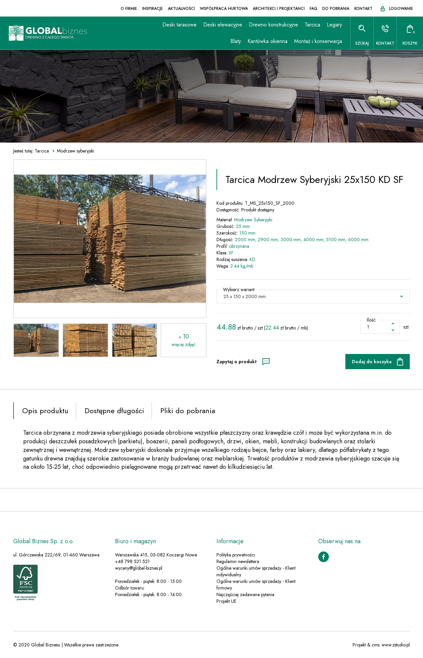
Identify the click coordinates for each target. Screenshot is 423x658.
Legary (334, 24)
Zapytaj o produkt (236, 361)
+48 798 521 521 (132, 561)
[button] (313, 296)
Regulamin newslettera (237, 561)
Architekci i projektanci (279, 9)
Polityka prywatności (235, 554)
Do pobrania (335, 9)
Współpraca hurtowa (224, 9)
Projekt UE (226, 601)
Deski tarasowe (179, 24)
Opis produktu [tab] (45, 410)
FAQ (313, 9)
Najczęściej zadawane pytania (245, 594)
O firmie (129, 9)
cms (375, 644)
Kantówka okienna (268, 41)
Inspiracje (152, 9)
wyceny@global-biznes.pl (138, 568)
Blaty (235, 41)
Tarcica (312, 24)
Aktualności (181, 9)
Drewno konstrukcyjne (273, 24)
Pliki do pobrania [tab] (187, 410)
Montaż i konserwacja (318, 41)
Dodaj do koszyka (372, 361)
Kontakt (363, 9)
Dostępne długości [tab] (114, 410)
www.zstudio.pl (396, 644)
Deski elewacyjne (222, 24)
